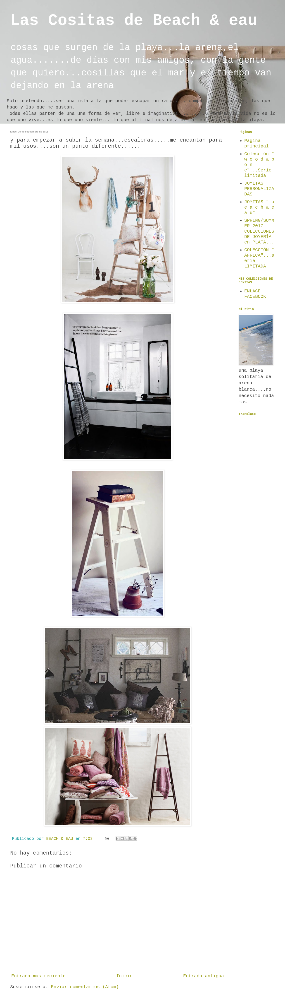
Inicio (124, 976)
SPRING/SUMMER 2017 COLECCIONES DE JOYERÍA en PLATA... (259, 231)
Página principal (256, 143)
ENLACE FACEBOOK (255, 294)
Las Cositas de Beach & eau (133, 21)
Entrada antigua (203, 976)
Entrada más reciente (38, 976)
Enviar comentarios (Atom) (85, 987)
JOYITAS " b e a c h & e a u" (259, 207)
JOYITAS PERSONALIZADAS (259, 189)
